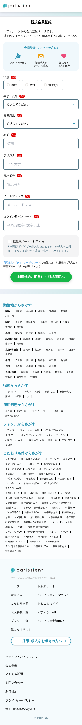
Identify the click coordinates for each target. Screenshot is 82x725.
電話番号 (12, 176)
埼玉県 (54, 322)
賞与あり (55, 498)
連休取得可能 (12, 536)
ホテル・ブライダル (53, 430)
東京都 (18, 322)
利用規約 (8, 262)
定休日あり (11, 474)
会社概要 (11, 665)
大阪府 (18, 311)
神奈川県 (30, 322)
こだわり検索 (19, 603)
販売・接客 (50, 391)
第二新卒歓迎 (37, 517)
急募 (7, 517)
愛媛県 (18, 366)
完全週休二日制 (13, 551)
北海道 (26, 339)
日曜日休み (35, 541)
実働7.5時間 (28, 474)
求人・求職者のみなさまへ (22, 709)
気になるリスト (21, 629)
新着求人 (17, 595)
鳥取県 (52, 360)
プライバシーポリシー (26, 262)
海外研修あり (51, 512)
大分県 (69, 372)
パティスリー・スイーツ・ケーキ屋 (22, 430)
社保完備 (65, 493)
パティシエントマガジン (54, 595)
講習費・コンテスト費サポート (57, 503)
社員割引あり (12, 507)
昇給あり (42, 498)
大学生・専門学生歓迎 (38, 527)
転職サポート (46, 586)
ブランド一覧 (19, 621)
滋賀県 (41, 311)
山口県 (64, 360)
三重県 (52, 333)
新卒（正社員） (12, 416)
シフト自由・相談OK (29, 483)
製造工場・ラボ (36, 440)
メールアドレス (16, 196)
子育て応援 (11, 459)
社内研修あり (68, 512)
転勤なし (56, 507)
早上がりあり (64, 478)
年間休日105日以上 (48, 536)
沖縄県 (33, 377)
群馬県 (20, 327)
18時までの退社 (13, 478)
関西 (7, 311)
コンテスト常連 (13, 469)
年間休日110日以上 (15, 541)
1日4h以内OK (31, 493)
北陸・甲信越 (11, 349)
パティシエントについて (21, 656)
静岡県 (29, 333)
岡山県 (29, 360)
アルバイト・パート (39, 411)
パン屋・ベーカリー (14, 440)
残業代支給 (70, 498)
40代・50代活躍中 (36, 532)
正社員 (8, 411)
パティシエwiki (47, 612)
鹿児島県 (21, 377)
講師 (7, 396)
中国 (7, 360)
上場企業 (30, 469)
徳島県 (41, 366)
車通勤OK (70, 507)
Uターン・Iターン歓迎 (61, 522)
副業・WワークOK (14, 527)
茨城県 (66, 322)
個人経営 (67, 459)
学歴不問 (70, 517)
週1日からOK (51, 483)
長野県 (8, 354)
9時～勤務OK (49, 493)
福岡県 (24, 372)
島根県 (41, 360)
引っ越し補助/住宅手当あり (19, 498)
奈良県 (64, 311)
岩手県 (60, 339)
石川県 (49, 349)
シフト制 (9, 483)
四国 (7, 366)
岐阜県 (41, 333)
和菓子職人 (65, 391)
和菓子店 (52, 440)
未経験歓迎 (20, 517)
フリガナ (12, 155)
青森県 (49, 339)
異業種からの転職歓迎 (35, 522)
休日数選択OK (41, 546)
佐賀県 (35, 372)
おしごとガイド (48, 603)
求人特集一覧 (19, 612)
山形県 (8, 343)
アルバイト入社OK (58, 532)
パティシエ (11, 391)
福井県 (60, 349)
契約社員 (21, 411)
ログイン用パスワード (21, 217)
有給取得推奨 (52, 541)
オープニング (52, 459)
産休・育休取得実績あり (17, 546)
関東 (7, 322)
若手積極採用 (55, 517)
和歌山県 (9, 316)
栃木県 (8, 327)
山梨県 (72, 349)
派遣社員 (58, 411)
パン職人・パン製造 (30, 391)
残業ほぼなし (46, 478)
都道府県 (12, 115)
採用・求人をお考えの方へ (40, 641)
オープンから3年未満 (50, 469)
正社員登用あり (29, 503)
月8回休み (29, 536)
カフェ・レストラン (55, 435)
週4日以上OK (12, 493)
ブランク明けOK (13, 532)
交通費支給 (11, 503)
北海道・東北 (11, 339)
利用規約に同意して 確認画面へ (40, 277)
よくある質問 (14, 674)
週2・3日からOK (13, 488)
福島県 (20, 343)
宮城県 (38, 339)
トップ (15, 586)
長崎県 (47, 372)
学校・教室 (67, 440)
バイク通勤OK (12, 512)
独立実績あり (50, 464)
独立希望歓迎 (12, 522)
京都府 (52, 311)
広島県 (18, 360)
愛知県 (18, 333)
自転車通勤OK (32, 512)
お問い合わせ (14, 682)
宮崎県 (8, 377)
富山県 (38, 349)
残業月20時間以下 (48, 474)
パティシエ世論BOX (51, 621)
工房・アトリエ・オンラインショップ (23, 435)
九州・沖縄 (10, 372)
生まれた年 (14, 96)
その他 (29, 396)
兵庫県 (29, 311)
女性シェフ (33, 464)
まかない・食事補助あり (35, 507)
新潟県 (26, 349)
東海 (7, 333)
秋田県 (72, 339)
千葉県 (43, 322)
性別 (9, 77)
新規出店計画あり (14, 464)
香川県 (29, 366)
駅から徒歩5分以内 (30, 459)
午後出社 (30, 478)
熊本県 (58, 372)
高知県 (52, 366)
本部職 (18, 396)
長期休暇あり (59, 546)
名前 (9, 135)
